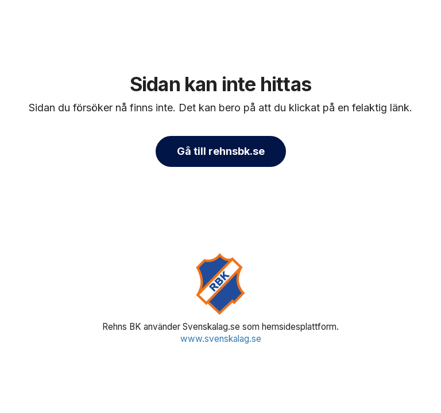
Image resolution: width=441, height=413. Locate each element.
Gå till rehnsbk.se (221, 151)
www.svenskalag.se (220, 338)
